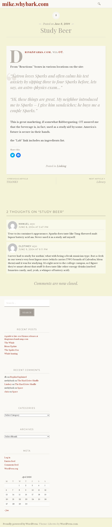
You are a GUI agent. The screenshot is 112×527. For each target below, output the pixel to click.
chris (6, 392)
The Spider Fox (11, 350)
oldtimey (25, 246)
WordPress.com (69, 524)
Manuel (24, 224)
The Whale (9, 343)
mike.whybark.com (25, 3)
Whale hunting (11, 354)
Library (81, 180)
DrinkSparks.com (38, 52)
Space (20, 388)
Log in (7, 457)
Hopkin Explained (18, 377)
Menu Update (10, 346)
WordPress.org (11, 469)
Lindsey (8, 384)
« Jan (6, 510)
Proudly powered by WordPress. (20, 524)
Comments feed (11, 465)
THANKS (31, 180)
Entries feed (9, 461)
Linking (61, 166)
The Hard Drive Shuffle (28, 381)
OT (60, 52)
